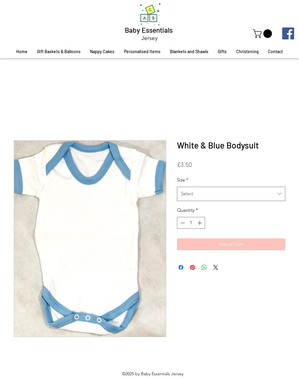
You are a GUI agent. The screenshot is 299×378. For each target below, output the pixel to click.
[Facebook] (288, 33)
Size (182, 180)
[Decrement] (182, 223)
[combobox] (231, 194)
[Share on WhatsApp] (204, 267)
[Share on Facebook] (181, 267)
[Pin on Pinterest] (192, 267)
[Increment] (200, 223)
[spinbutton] (191, 223)
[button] (263, 33)
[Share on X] (215, 267)
